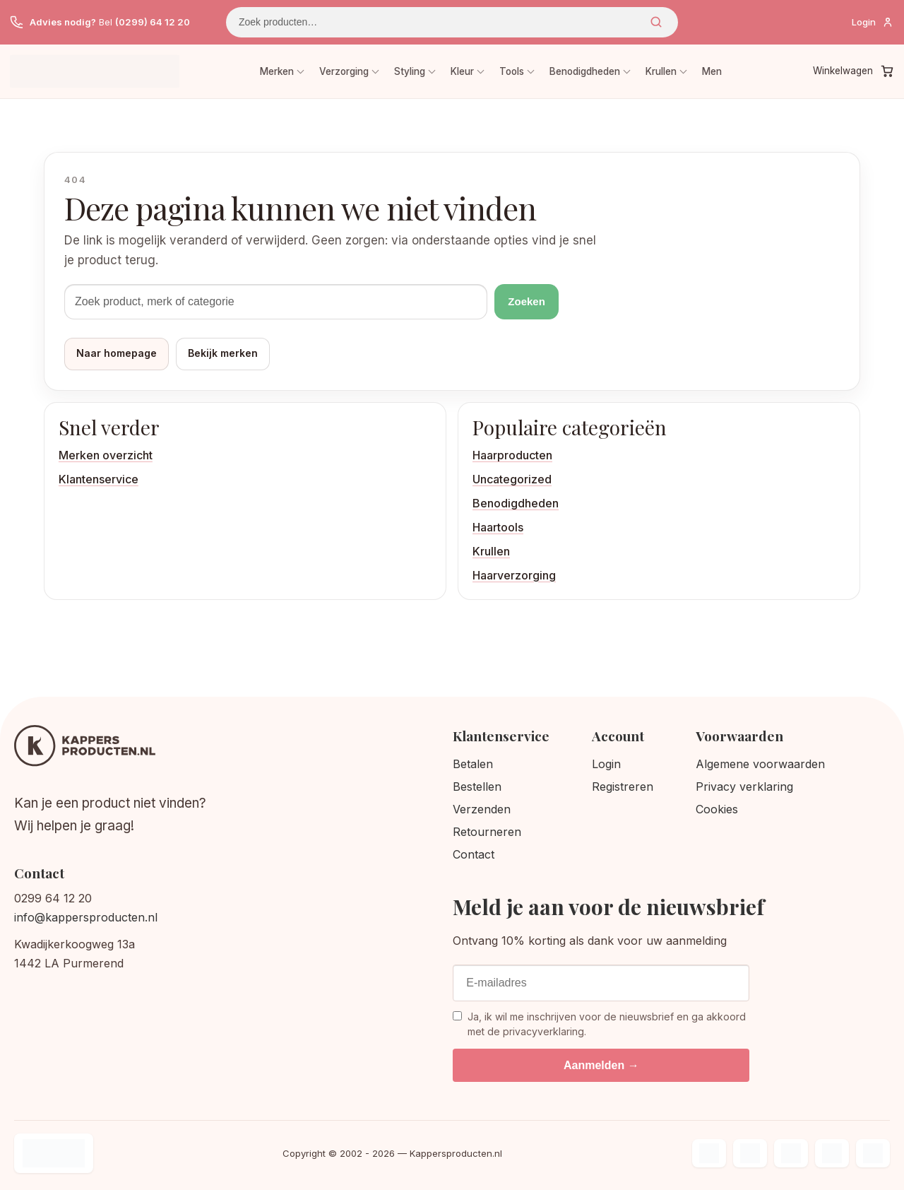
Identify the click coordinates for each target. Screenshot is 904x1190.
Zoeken (656, 22)
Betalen (473, 764)
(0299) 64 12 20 (152, 22)
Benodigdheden (584, 71)
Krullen (661, 71)
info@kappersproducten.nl (85, 917)
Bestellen (477, 786)
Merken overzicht (106, 455)
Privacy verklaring (744, 786)
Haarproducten (512, 455)
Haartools (497, 527)
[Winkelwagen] (853, 71)
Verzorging (344, 71)
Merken (277, 71)
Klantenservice (98, 479)
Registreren (622, 786)
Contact (473, 854)
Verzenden (482, 809)
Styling (409, 71)
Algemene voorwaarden (760, 764)
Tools (511, 71)
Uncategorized (512, 479)
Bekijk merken (223, 353)
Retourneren (487, 832)
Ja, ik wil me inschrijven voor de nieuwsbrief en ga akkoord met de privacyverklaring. (599, 1024)
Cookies (717, 809)
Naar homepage (116, 353)
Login (606, 764)
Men (712, 71)
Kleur (462, 71)
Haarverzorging (514, 575)
